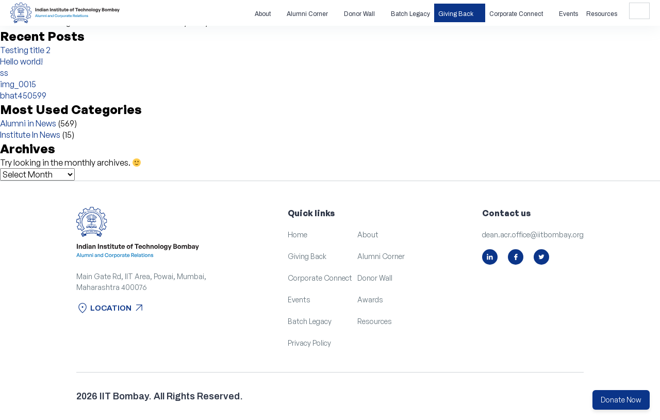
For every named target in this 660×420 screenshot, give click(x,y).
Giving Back (455, 14)
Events (568, 14)
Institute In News (30, 135)
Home (297, 234)
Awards (370, 299)
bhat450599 (23, 95)
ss (4, 73)
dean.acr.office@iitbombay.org (533, 234)
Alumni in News (28, 123)
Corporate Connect (516, 14)
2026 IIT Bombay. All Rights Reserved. (159, 396)
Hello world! (21, 61)
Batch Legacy (410, 14)
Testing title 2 (25, 50)
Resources (601, 14)
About (263, 14)
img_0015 (18, 84)
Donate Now (621, 399)
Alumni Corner (307, 14)
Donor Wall (359, 14)
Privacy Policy (309, 342)
